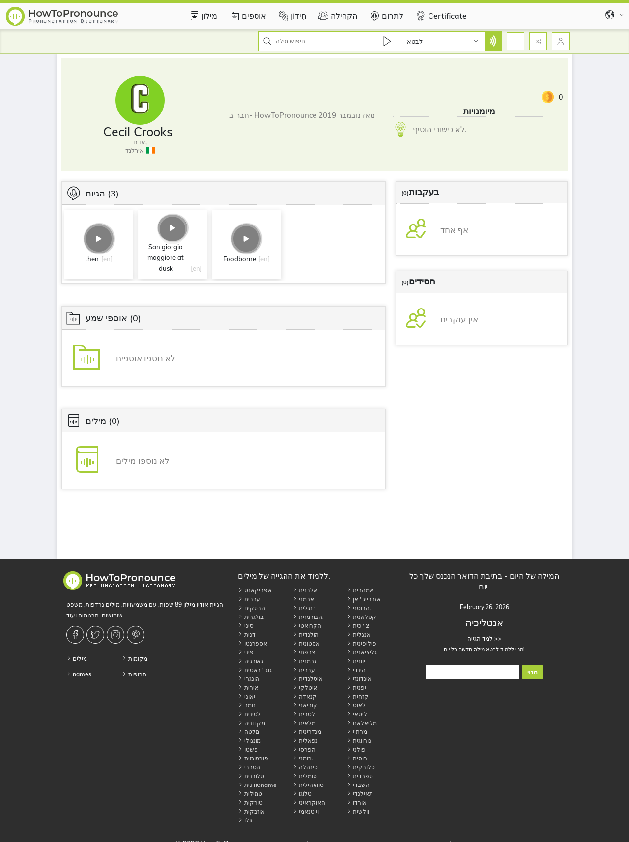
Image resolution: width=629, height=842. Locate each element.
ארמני (303, 599)
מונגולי (249, 740)
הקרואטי (306, 625)
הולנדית (305, 634)
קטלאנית (361, 616)
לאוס (356, 705)
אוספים (246, 16)
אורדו (356, 802)
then (92, 259)
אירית (248, 687)
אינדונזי (359, 678)
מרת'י (356, 731)
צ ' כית (357, 625)
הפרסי (303, 749)
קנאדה (304, 696)
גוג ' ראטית (255, 670)
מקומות (134, 658)
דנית (247, 634)
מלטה (248, 731)
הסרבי (249, 767)
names (78, 674)
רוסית (356, 758)
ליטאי (356, 714)
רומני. (302, 758)
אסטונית (306, 643)
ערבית (249, 599)
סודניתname (257, 784)
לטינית (249, 714)
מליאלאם (361, 723)
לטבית (303, 714)
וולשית (357, 811)
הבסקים (251, 608)
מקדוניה (251, 723)
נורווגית (358, 740)
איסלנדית (307, 678)
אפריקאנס (255, 590)
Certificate (440, 16)
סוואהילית (308, 784)
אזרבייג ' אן (363, 599)
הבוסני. (358, 608)
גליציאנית (361, 652)
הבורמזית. (308, 616)
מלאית (303, 723)
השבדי (358, 784)
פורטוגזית (253, 758)
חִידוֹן (291, 16)
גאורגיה (250, 661)
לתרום (385, 16)
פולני (356, 749)
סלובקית (360, 767)
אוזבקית (251, 811)
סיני (246, 625)
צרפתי (303, 652)
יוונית (355, 661)
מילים (76, 658)
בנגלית (304, 608)
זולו (245, 820)
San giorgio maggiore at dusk (165, 257)
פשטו (248, 749)
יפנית (356, 687)
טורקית (250, 802)
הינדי (356, 670)
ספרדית (359, 776)
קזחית (357, 696)
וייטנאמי (305, 811)
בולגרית (251, 616)
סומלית (304, 776)
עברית (303, 670)
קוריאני (304, 705)
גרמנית (304, 661)
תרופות (134, 674)
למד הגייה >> (484, 638)
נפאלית (305, 740)
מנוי (532, 672)
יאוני (246, 696)
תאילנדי (359, 793)
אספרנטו (252, 643)
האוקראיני (308, 802)
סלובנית (251, 776)
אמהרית (359, 590)
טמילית (250, 793)
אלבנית (304, 590)
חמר (247, 705)
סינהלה (305, 767)
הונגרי (248, 678)
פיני (246, 652)
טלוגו (302, 793)
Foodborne (239, 259)
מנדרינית (306, 731)
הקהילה (336, 16)
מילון (202, 16)
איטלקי (304, 687)
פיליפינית (361, 643)
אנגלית (358, 634)
